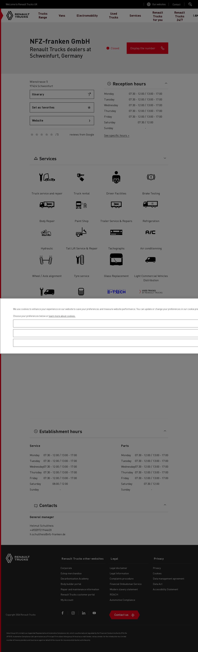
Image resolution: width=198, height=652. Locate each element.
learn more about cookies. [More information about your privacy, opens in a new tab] (62, 315)
